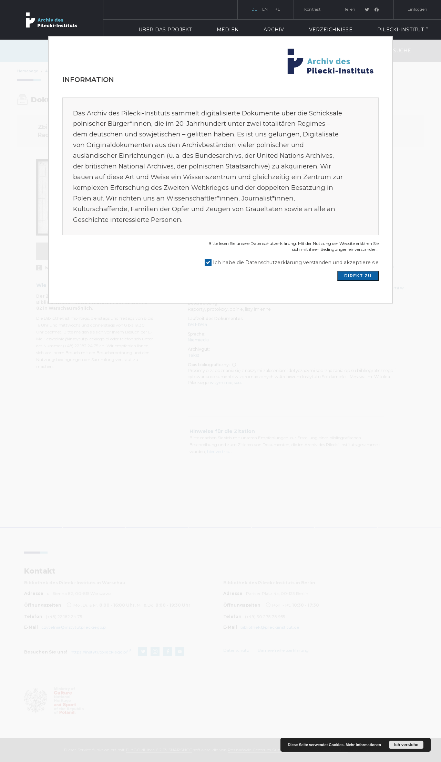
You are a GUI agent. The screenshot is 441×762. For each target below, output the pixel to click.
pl (277, 9)
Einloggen (417, 9)
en (265, 9)
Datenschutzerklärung (273, 243)
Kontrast (312, 9)
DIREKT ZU (358, 275)
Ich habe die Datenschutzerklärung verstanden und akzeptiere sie (296, 262)
